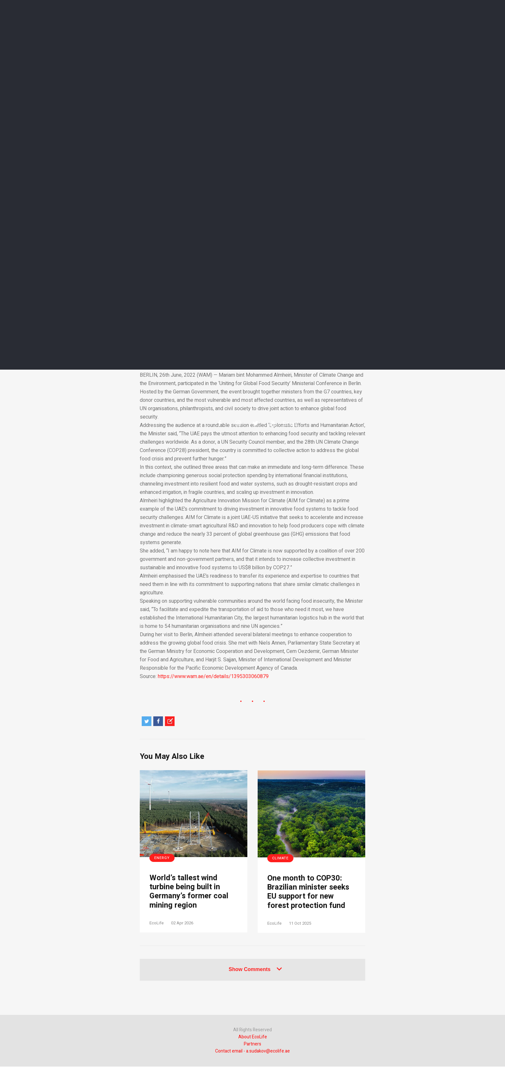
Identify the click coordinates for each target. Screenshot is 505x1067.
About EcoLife (252, 1037)
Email (287, 423)
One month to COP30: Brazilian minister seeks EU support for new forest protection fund (309, 892)
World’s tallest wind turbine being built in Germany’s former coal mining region (189, 892)
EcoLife (156, 924)
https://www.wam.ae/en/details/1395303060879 (213, 676)
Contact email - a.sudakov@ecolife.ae (252, 1051)
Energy (162, 858)
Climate (280, 858)
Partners (252, 1044)
